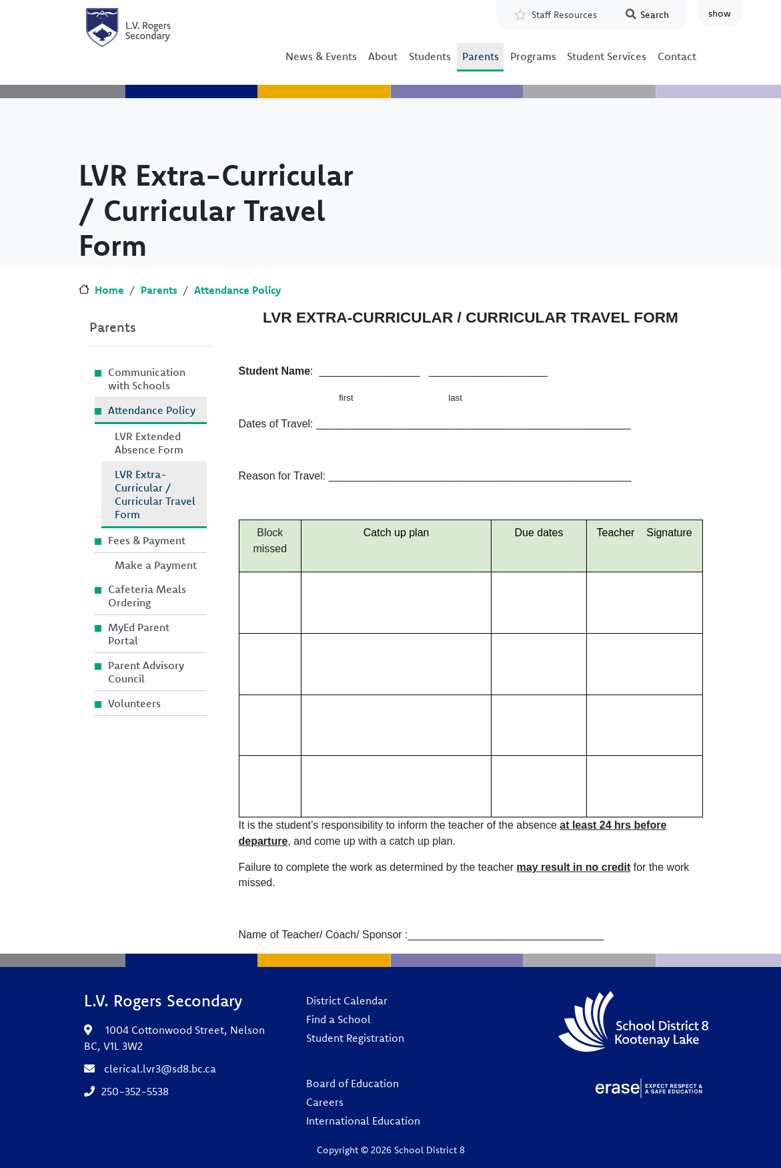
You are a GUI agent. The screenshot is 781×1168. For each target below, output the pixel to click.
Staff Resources (564, 15)
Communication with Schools (146, 378)
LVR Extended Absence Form (149, 442)
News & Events (321, 56)
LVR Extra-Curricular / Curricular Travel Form (155, 494)
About (383, 56)
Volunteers (134, 703)
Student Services (606, 56)
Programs (533, 56)
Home (109, 290)
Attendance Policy (237, 290)
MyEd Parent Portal (138, 633)
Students (430, 56)
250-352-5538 (135, 1091)
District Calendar (346, 1000)
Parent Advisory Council (146, 671)
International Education (363, 1120)
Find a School (338, 1019)
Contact (677, 56)
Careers (324, 1102)
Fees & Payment (146, 540)
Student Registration (355, 1037)
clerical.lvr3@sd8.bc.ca (160, 1068)
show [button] (719, 13)
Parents (480, 56)
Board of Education (352, 1083)
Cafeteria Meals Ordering (147, 595)
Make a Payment (156, 565)
